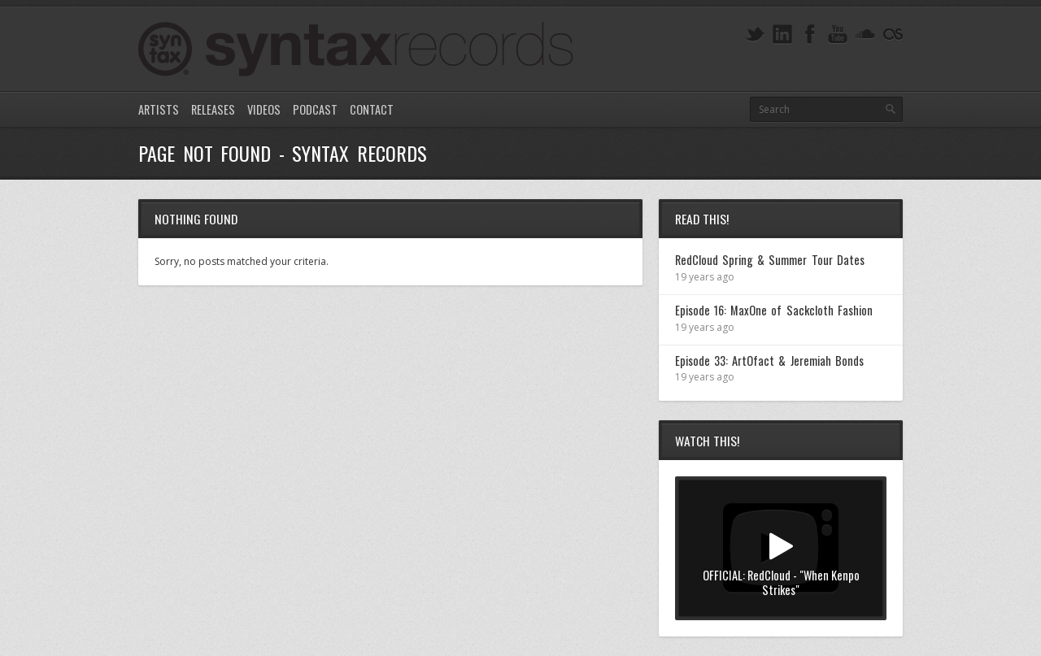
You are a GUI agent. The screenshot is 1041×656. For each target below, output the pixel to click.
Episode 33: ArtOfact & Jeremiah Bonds (769, 360)
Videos (264, 109)
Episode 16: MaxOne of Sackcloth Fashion (774, 310)
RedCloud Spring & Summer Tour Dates (770, 259)
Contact (372, 109)
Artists (158, 109)
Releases (213, 109)
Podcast (315, 109)
